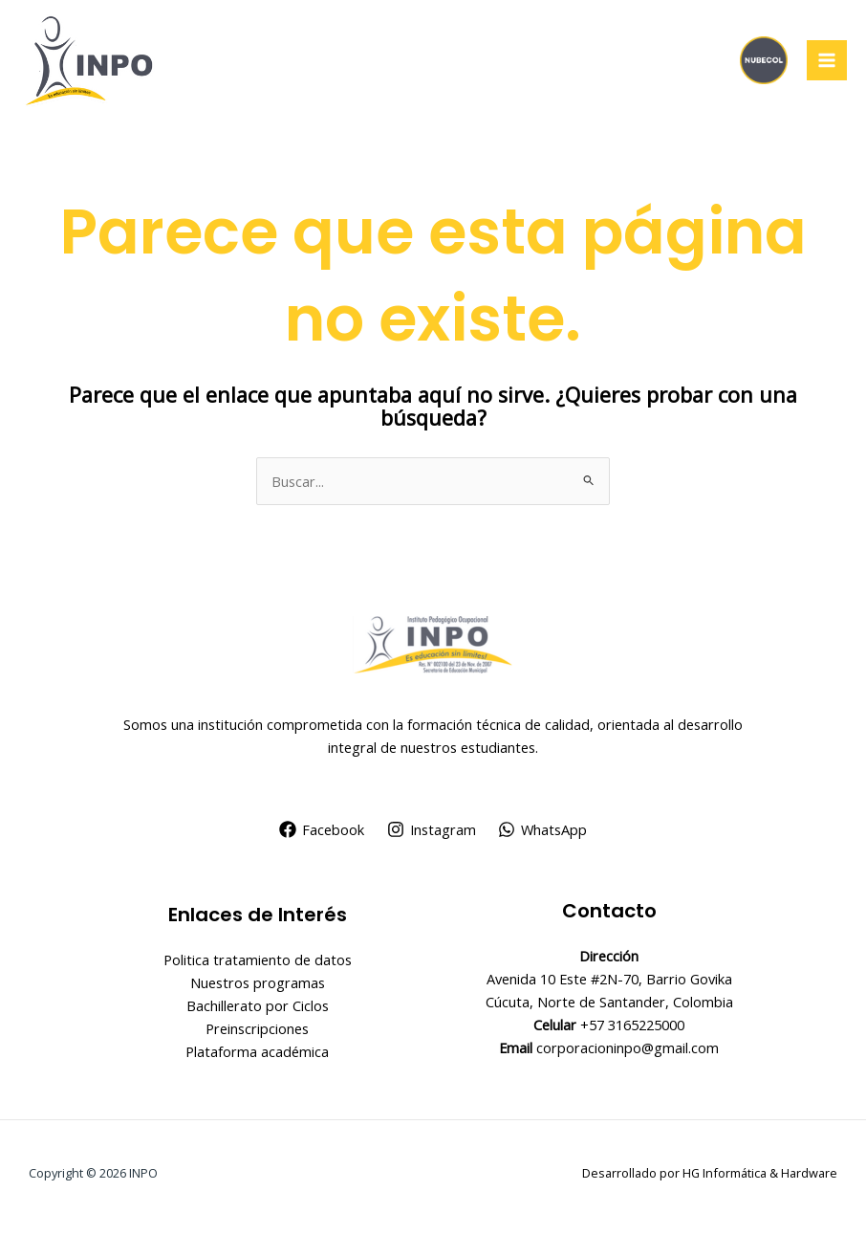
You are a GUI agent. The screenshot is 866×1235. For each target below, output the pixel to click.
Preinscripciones (257, 1028)
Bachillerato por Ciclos (257, 1005)
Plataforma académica (257, 1051)
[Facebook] (321, 829)
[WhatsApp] (542, 829)
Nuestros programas (257, 982)
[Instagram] (431, 829)
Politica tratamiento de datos (257, 959)
